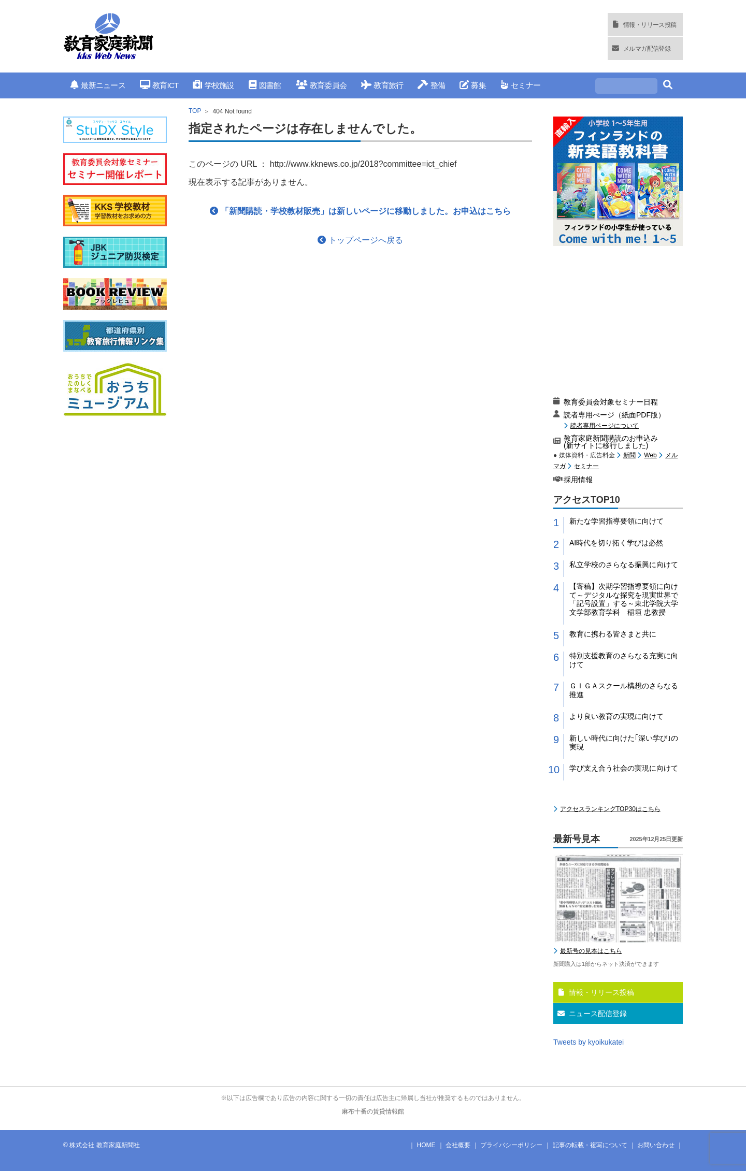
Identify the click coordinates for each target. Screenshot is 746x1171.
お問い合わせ (656, 1145)
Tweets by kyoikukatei (588, 1042)
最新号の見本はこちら (591, 951)
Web (650, 455)
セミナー (520, 85)
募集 (473, 85)
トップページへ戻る (360, 240)
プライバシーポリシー (511, 1145)
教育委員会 (321, 85)
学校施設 (213, 85)
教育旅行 (382, 85)
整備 (431, 85)
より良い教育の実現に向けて (616, 716)
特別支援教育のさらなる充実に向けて (623, 660)
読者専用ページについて (604, 425)
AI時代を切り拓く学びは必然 (616, 543)
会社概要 (458, 1145)
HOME (426, 1145)
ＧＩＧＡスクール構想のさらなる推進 (623, 690)
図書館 (265, 85)
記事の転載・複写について (590, 1145)
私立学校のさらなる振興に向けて (623, 564)
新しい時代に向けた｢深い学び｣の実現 (623, 742)
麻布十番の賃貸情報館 (373, 1111)
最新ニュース (97, 85)
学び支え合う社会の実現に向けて (623, 768)
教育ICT (159, 85)
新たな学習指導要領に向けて (616, 521)
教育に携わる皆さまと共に (612, 634)
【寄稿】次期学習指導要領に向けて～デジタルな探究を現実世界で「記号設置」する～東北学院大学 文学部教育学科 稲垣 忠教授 (626, 599)
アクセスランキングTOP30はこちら (610, 809)
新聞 (629, 455)
